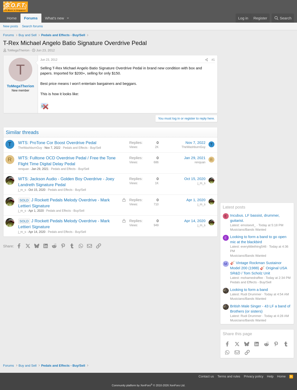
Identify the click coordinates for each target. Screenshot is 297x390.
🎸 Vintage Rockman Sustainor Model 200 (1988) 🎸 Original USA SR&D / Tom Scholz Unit (258, 268)
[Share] (206, 60)
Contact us (206, 376)
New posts (10, 26)
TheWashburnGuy (30, 148)
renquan (23, 169)
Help (270, 376)
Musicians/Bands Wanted (248, 229)
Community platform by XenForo (148, 385)
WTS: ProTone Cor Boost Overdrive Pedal (57, 142)
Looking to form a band (249, 289)
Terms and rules (228, 376)
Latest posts (234, 207)
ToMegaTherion (18, 50)
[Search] (283, 18)
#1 (213, 59)
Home (12, 18)
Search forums (32, 26)
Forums (31, 18)
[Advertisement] (257, 129)
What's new (54, 18)
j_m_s (22, 190)
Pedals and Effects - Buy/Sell (82, 148)
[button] (67, 18)
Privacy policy (253, 376)
